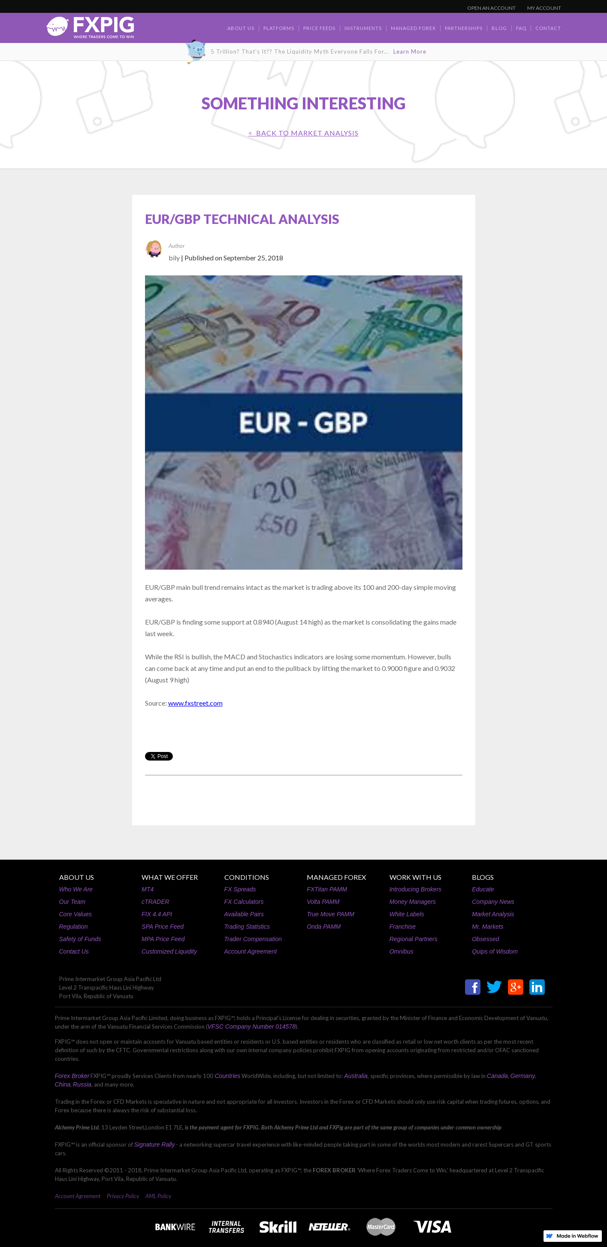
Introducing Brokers (415, 889)
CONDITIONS (246, 877)
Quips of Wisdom (494, 951)
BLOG (499, 28)
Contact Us (74, 951)
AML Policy (158, 1196)
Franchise (403, 926)
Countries (227, 1075)
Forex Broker (72, 1075)
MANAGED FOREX (336, 877)
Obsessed (485, 939)
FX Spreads (240, 889)
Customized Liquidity (169, 951)
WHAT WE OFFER (170, 877)
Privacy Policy (123, 1196)
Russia (82, 1084)
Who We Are (76, 889)
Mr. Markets (487, 926)
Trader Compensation (253, 939)
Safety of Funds (80, 939)
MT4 (148, 889)
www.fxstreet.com (195, 703)
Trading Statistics (247, 926)
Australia (355, 1075)
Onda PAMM (324, 926)
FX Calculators (244, 901)
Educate (483, 889)
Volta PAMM (323, 901)
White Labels (407, 914)
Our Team (72, 901)
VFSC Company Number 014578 (252, 1026)
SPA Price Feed (163, 926)
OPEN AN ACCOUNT (491, 8)
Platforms (278, 28)
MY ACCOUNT (544, 8)
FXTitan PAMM (327, 889)
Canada (497, 1075)
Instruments (363, 28)
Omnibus (402, 951)
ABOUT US (76, 877)
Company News (493, 901)
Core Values (75, 914)
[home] (90, 30)
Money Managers (413, 901)
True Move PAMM (330, 914)
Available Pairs (244, 914)
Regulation (73, 926)
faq (521, 28)
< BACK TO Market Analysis (303, 133)
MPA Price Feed (163, 939)
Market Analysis (493, 914)
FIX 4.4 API (157, 914)
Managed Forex (413, 28)
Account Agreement (250, 951)
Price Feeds (319, 28)
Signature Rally (154, 1144)
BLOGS (483, 877)
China (63, 1084)
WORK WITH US (415, 877)
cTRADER (155, 901)
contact (548, 28)
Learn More (409, 51)
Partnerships (464, 28)
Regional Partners (414, 939)
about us (240, 28)
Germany (522, 1075)
